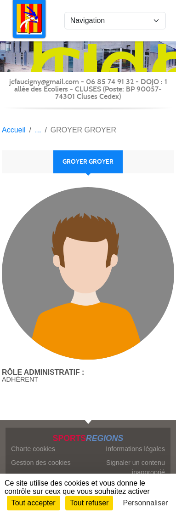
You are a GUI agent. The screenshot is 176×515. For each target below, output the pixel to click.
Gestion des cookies (41, 462)
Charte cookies (33, 448)
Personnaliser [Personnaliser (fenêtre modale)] (145, 503)
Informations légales (135, 448)
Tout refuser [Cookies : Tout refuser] (89, 503)
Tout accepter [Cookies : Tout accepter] (33, 503)
